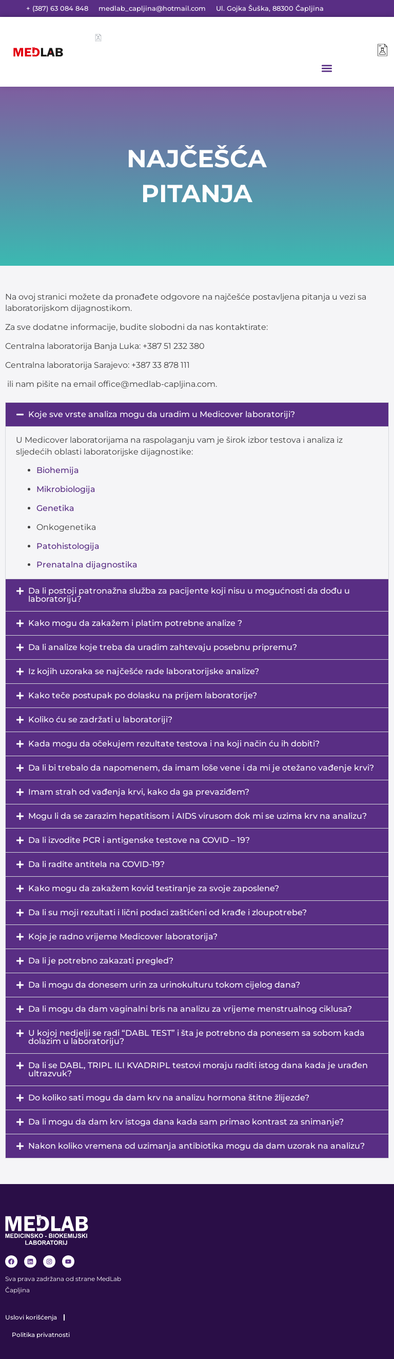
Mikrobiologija (65, 489)
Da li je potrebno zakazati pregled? (100, 961)
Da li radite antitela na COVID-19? (96, 864)
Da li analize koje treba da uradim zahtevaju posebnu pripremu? (162, 647)
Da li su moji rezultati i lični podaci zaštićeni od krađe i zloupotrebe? (167, 912)
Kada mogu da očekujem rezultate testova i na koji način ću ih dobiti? (174, 744)
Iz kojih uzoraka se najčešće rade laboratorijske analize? (143, 671)
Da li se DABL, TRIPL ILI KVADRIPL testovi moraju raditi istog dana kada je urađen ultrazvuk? (198, 1069)
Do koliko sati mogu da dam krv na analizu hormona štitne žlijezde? (168, 1097)
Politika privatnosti (41, 1334)
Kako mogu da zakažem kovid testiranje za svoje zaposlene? (153, 888)
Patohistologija (68, 546)
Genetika (55, 508)
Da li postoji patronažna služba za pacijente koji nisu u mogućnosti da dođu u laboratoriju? (189, 595)
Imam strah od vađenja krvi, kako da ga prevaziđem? (138, 792)
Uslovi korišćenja (31, 1317)
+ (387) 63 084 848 (57, 8)
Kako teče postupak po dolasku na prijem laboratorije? (142, 695)
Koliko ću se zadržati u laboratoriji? (100, 719)
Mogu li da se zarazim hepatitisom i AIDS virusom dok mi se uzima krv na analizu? (197, 816)
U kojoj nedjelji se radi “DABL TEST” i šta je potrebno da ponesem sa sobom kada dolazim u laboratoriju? (196, 1037)
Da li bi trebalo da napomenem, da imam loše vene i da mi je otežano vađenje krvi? (201, 768)
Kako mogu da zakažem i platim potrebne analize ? (135, 623)
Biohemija (57, 470)
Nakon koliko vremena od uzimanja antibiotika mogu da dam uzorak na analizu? (196, 1146)
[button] (326, 68)
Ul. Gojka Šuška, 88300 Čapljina (270, 8)
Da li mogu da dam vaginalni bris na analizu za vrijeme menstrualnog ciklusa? (190, 1009)
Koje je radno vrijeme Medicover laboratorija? (123, 936)
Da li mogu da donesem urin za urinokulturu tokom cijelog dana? (164, 985)
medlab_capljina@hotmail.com (152, 8)
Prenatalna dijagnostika (86, 564)
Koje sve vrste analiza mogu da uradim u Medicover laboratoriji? (161, 414)
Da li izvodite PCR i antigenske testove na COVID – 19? (139, 840)
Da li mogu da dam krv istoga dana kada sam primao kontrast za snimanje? (186, 1122)
